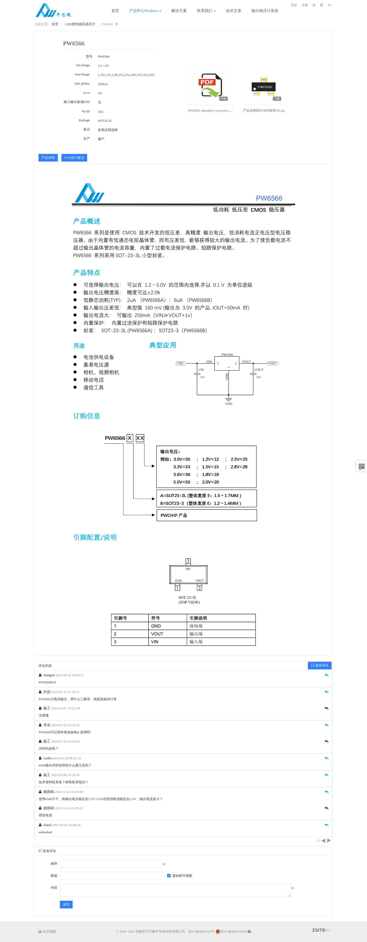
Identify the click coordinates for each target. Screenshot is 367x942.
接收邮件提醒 (179, 876)
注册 (305, 5)
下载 (223, 98)
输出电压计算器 (265, 11)
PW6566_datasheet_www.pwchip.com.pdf (216, 110)
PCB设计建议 (74, 158)
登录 (294, 5)
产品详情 (48, 158)
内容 (54, 888)
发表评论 (320, 665)
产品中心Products (145, 11)
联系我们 (206, 11)
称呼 (54, 864)
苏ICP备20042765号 (201, 931)
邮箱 (54, 876)
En (329, 5)
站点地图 (47, 931)
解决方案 (179, 11)
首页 (115, 11)
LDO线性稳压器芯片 (80, 24)
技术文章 (233, 11)
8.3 (321, 930)
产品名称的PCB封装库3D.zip (264, 110)
